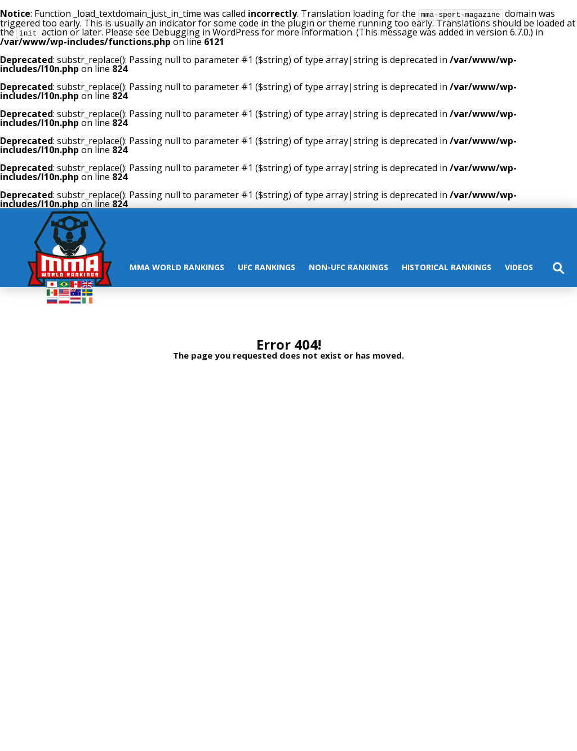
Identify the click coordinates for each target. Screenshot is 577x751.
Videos (519, 266)
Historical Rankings (446, 266)
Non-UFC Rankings (348, 266)
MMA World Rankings (177, 266)
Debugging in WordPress (205, 31)
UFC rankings (266, 266)
